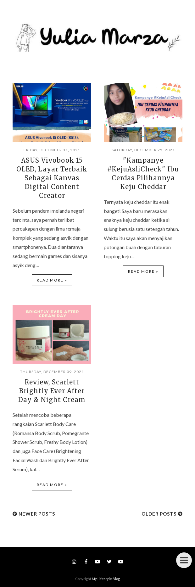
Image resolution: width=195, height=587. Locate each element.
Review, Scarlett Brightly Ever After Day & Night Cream (52, 391)
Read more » (52, 280)
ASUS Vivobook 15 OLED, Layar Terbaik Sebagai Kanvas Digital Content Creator (51, 177)
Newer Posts (37, 514)
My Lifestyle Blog (106, 579)
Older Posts (159, 514)
